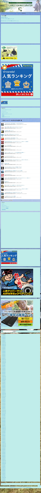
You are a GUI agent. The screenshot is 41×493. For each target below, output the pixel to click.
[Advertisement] (20, 33)
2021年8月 (3, 415)
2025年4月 (3, 354)
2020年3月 (3, 439)
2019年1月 (3, 459)
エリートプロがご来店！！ (8, 145)
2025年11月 (4, 344)
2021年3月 (3, 422)
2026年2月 (3, 340)
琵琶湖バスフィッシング (6, 116)
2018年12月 (4, 460)
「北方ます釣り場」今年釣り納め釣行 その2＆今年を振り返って (14, 123)
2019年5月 (3, 453)
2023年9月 (3, 380)
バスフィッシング (5, 112)
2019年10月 (4, 446)
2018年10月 (4, 463)
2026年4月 (3, 337)
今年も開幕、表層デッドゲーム (9, 130)
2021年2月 (3, 424)
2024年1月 (3, 375)
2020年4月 (3, 438)
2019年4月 (3, 455)
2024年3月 (3, 372)
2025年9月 (3, 347)
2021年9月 (3, 414)
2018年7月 (3, 467)
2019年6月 (3, 452)
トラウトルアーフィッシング (6, 109)
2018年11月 (4, 462)
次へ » (11, 200)
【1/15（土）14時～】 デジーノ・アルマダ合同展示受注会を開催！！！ (15, 152)
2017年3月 (3, 476)
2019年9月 (3, 448)
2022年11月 (4, 394)
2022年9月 (3, 397)
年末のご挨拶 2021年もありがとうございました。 (12, 134)
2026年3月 (3, 338)
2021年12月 (4, 410)
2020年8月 (3, 432)
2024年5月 (3, 369)
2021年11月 (4, 411)
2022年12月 (4, 393)
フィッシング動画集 (5, 208)
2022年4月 (3, 404)
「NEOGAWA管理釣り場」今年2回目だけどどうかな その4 (13, 192)
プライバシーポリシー (5, 206)
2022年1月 (3, 408)
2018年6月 (3, 469)
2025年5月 (3, 352)
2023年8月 (3, 382)
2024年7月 (3, 366)
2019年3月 (3, 456)
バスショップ (4, 111)
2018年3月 (3, 473)
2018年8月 (3, 466)
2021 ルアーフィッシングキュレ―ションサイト (19, 487)
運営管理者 (4, 209)
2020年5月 (3, 436)
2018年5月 (3, 470)
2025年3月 (3, 355)
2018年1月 (3, 474)
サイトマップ (4, 205)
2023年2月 (3, 390)
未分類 (3, 115)
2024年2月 (3, 373)
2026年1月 (3, 341)
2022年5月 (3, 403)
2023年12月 (4, 376)
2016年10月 (4, 477)
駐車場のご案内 (7, 163)
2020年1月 (3, 442)
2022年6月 (3, 401)
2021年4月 (3, 421)
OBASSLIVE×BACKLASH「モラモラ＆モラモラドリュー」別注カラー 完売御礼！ (17, 141)
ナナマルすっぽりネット (8, 174)
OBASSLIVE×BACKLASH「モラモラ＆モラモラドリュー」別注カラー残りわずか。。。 (17, 159)
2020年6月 (3, 435)
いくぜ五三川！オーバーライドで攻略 (10, 196)
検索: (2, 331)
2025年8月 (3, 348)
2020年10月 (4, 429)
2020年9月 (3, 431)
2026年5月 (3, 335)
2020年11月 (4, 428)
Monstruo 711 (6, 181)
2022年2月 (3, 407)
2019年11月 (4, 445)
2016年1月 (3, 480)
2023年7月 (3, 383)
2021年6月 (3, 418)
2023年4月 (3, 387)
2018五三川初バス (4, 17)
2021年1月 (3, 425)
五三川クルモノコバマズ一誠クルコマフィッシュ (10, 20)
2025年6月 (3, 351)
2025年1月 (3, 358)
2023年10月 (4, 379)
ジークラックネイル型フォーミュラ (7, 18)
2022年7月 (3, 400)
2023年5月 (3, 386)
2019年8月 (3, 449)
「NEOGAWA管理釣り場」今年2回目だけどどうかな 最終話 (13, 170)
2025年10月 (4, 345)
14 (9, 200)
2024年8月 (3, 365)
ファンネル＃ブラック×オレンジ (9, 156)
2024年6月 (3, 368)
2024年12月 (4, 359)
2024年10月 (4, 362)
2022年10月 (4, 396)
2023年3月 (3, 389)
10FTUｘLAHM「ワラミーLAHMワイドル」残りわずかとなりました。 (15, 185)
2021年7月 (3, 417)
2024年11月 (4, 361)
